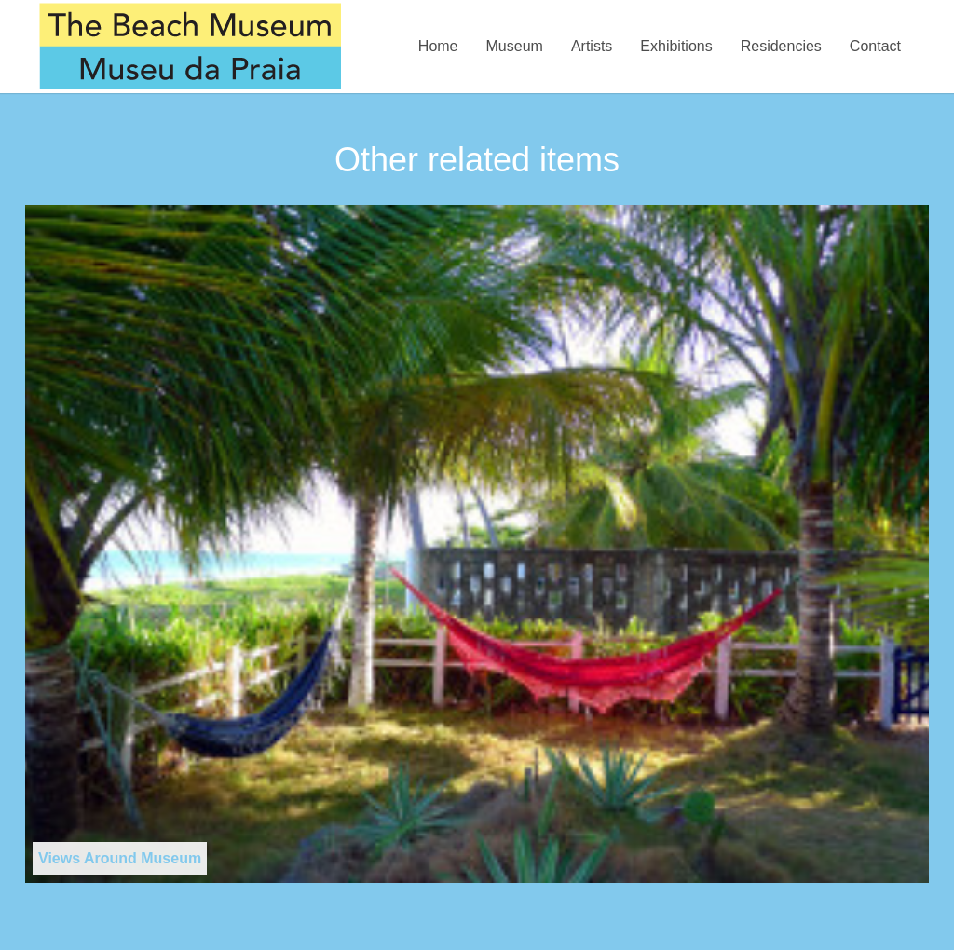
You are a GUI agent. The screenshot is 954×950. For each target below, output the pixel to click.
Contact (875, 46)
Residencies (781, 46)
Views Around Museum (119, 858)
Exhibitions (676, 46)
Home (438, 46)
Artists (591, 46)
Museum (514, 46)
